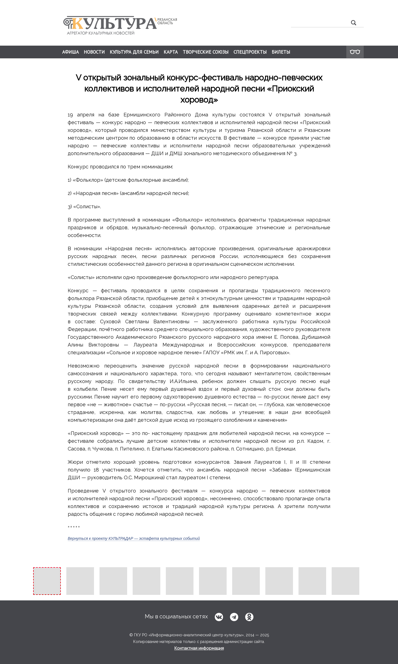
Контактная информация (199, 648)
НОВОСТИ (94, 52)
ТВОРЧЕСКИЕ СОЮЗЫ (206, 52)
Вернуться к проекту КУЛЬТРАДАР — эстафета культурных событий (134, 538)
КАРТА (171, 52)
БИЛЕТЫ (281, 52)
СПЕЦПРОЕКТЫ (250, 52)
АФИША (70, 52)
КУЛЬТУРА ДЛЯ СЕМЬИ (134, 52)
